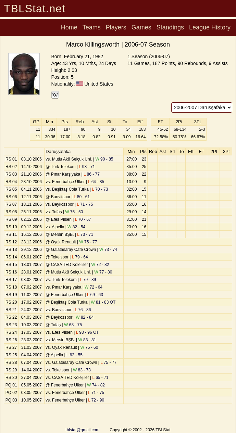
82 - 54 (76, 227)
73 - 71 (85, 234)
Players (116, 27)
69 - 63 (95, 294)
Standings (170, 27)
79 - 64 (80, 257)
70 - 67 (83, 219)
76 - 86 (83, 309)
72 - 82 (100, 264)
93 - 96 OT (87, 332)
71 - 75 (85, 204)
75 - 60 (89, 347)
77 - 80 (103, 272)
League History (210, 27)
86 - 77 (92, 174)
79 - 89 (88, 279)
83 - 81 (87, 340)
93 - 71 (87, 166)
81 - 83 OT (103, 302)
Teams (92, 27)
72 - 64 (93, 287)
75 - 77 (88, 242)
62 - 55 (74, 355)
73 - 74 (108, 249)
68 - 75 (73, 324)
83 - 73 (82, 370)
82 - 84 (85, 317)
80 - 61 (82, 196)
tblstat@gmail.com (82, 430)
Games (141, 27)
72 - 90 (96, 400)
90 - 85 (104, 159)
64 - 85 (96, 181)
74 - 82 (96, 385)
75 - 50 (74, 211)
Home (69, 27)
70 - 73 (100, 189)
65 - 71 (100, 377)
